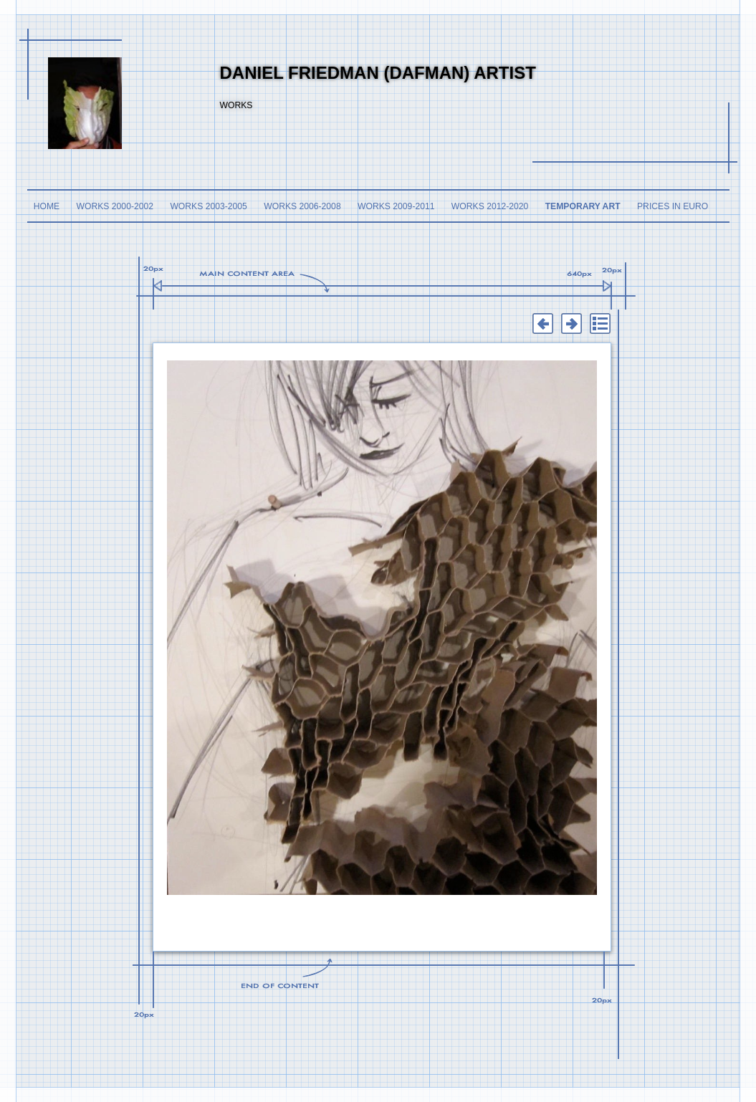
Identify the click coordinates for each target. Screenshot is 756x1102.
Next (572, 324)
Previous (543, 324)
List (600, 324)
